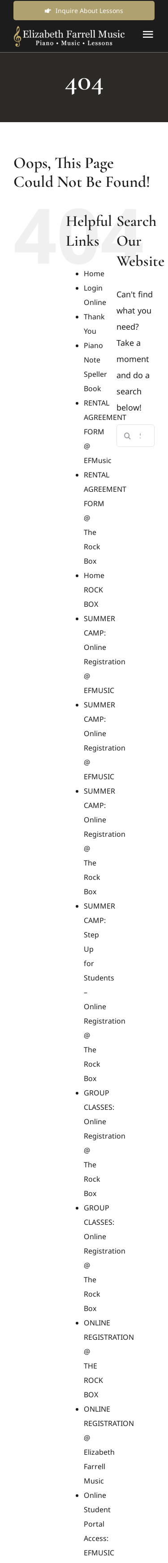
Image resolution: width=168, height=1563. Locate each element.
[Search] (127, 435)
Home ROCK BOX (94, 589)
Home (94, 273)
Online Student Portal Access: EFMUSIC (99, 1524)
